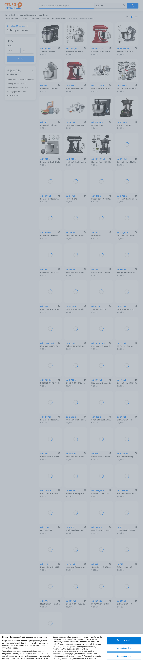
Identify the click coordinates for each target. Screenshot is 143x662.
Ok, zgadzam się (124, 640)
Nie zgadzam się (123, 656)
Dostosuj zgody (123, 648)
